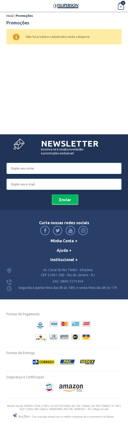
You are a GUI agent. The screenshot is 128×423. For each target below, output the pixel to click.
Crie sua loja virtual (43, 416)
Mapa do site (101, 409)
